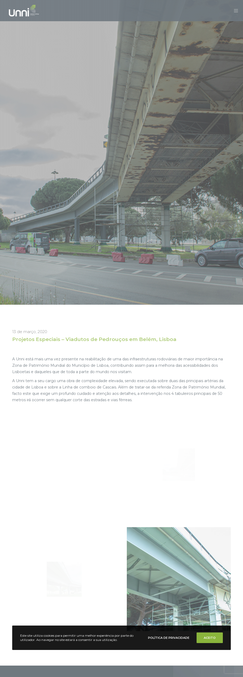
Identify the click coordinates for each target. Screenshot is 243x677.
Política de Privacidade (168, 638)
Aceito (210, 638)
